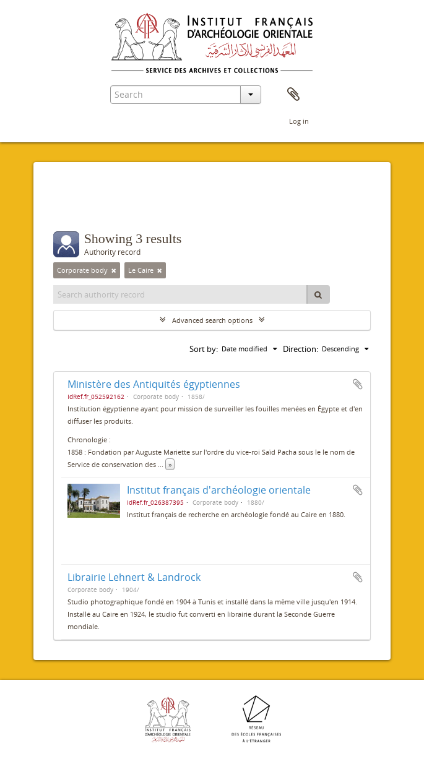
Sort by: (203, 348)
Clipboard (293, 94)
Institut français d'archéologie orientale (219, 490)
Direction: (300, 348)
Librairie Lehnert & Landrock (134, 577)
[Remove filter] (113, 270)
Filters (81, 206)
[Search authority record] (180, 294)
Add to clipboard (358, 384)
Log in (299, 121)
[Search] (318, 294)
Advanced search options (212, 320)
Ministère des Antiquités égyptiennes (153, 384)
